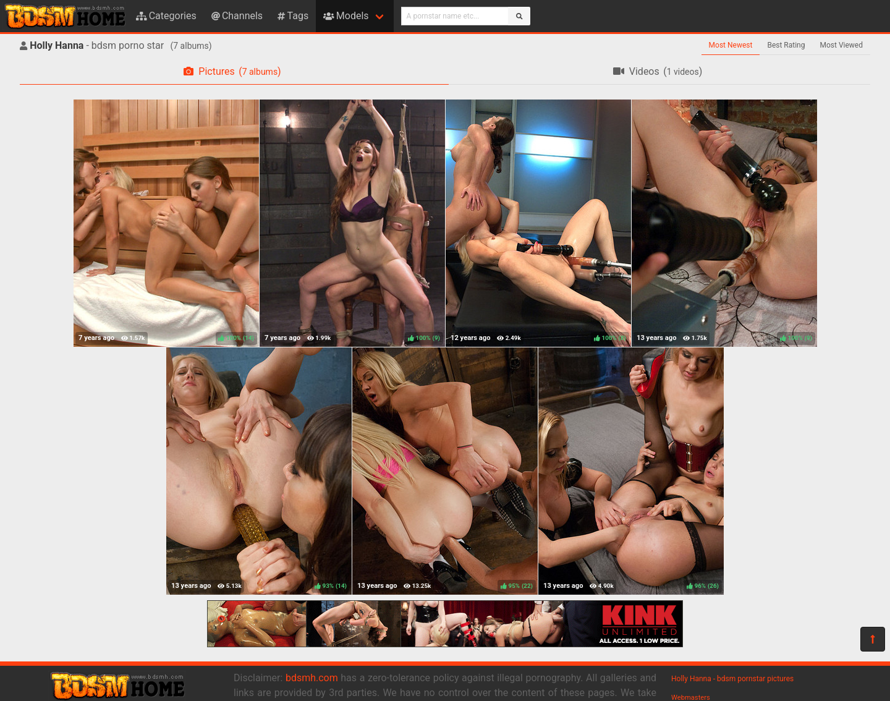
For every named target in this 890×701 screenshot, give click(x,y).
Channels (237, 16)
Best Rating (786, 45)
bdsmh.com (312, 678)
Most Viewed (841, 45)
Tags (293, 16)
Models (345, 16)
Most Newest (731, 45)
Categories (166, 16)
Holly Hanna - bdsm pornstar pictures (732, 678)
